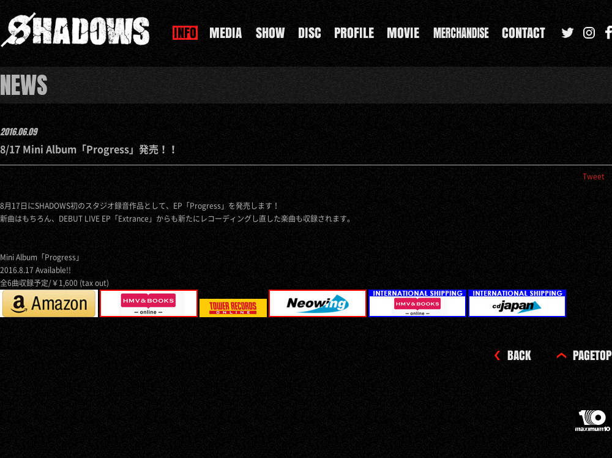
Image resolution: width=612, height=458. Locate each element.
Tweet (594, 176)
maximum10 (593, 425)
